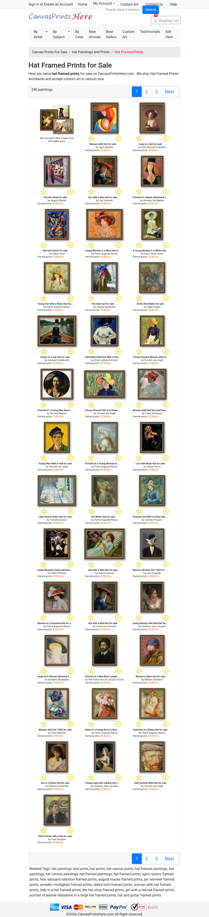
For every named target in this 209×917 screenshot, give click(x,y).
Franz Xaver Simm (154, 253)
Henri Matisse (58, 732)
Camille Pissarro (153, 519)
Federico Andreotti (58, 786)
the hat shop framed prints (103, 890)
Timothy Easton (58, 519)
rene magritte (153, 573)
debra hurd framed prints (112, 885)
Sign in (33, 4)
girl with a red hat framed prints (149, 890)
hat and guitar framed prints (139, 895)
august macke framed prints (120, 879)
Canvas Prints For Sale (60, 18)
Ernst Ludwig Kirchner (106, 360)
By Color (79, 34)
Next (169, 91)
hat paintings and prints (70, 869)
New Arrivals (95, 34)
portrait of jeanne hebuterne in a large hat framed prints (73, 895)
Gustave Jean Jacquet (154, 626)
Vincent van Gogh (153, 360)
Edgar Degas (153, 307)
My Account (104, 3)
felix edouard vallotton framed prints (68, 879)
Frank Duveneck (153, 413)
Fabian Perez (153, 466)
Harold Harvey (106, 573)
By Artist (38, 34)
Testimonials (150, 32)
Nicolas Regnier (58, 413)
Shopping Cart (166, 19)
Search (150, 10)
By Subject (59, 34)
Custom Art (128, 34)
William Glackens (153, 679)
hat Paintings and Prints (91, 52)
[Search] (122, 10)
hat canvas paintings (62, 874)
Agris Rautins (106, 147)
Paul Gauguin (58, 839)
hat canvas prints (119, 869)
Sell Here (169, 34)
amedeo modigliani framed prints (66, 885)
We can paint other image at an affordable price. (57, 140)
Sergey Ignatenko (106, 307)
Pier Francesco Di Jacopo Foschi (106, 679)
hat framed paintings (151, 869)
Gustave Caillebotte (58, 360)
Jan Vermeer (106, 200)
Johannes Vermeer (106, 626)
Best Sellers (111, 34)
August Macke (58, 200)
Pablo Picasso (58, 573)
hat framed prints (127, 874)
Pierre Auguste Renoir (106, 253)
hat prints (97, 869)
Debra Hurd (58, 253)
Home (82, 4)
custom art (72, 79)
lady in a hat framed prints (60, 890)
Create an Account (58, 4)
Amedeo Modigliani (153, 200)
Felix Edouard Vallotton (153, 147)
